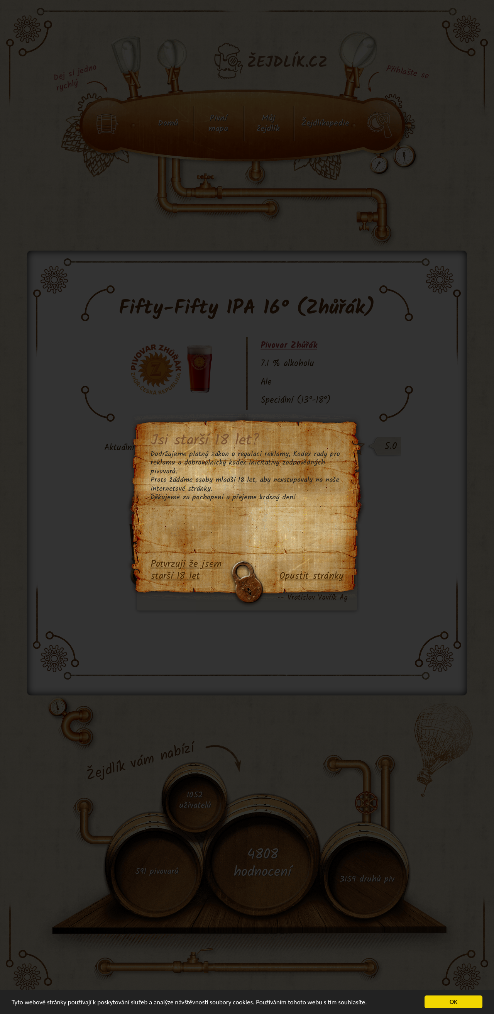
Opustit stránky (311, 576)
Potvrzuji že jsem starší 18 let (186, 570)
